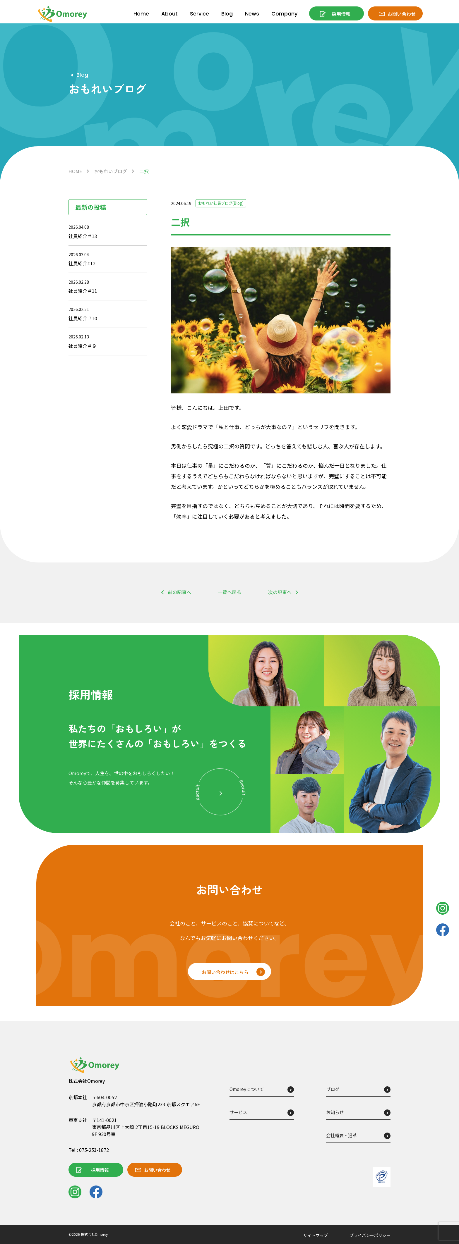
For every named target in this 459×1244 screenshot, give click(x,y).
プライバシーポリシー (370, 1235)
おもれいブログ (110, 171)
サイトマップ (315, 1235)
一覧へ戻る (229, 592)
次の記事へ (280, 592)
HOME (75, 171)
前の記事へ (179, 592)
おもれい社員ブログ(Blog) (222, 203)
